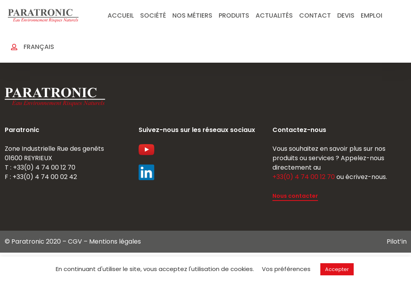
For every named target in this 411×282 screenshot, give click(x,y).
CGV (75, 241)
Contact (315, 15)
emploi (371, 15)
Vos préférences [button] (286, 269)
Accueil (121, 15)
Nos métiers (192, 15)
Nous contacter (295, 196)
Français (39, 46)
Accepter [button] (337, 269)
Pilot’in (397, 241)
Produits (234, 15)
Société (153, 15)
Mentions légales (115, 241)
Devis (345, 15)
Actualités (274, 15)
